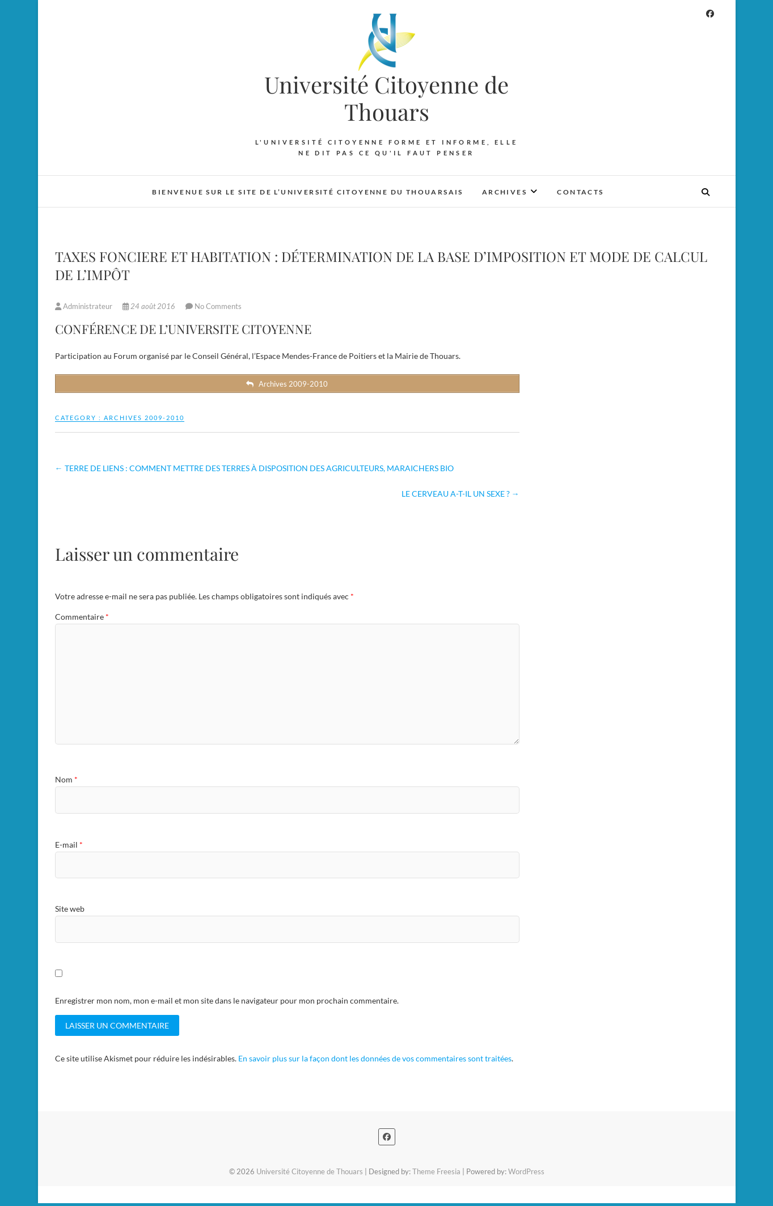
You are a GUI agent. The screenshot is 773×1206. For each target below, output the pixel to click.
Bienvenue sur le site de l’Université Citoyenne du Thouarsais (307, 192)
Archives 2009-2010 (144, 419)
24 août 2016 (150, 306)
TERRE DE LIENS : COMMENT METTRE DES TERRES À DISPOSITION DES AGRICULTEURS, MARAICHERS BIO (254, 470)
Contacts (580, 192)
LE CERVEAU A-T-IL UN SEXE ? (460, 495)
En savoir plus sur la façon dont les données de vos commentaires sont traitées (375, 1062)
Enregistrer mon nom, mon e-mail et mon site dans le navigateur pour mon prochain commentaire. (227, 1002)
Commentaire (82, 619)
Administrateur (84, 306)
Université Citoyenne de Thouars (386, 98)
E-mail (69, 846)
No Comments (218, 306)
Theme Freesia (436, 1174)
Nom (66, 781)
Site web (70, 911)
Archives (504, 192)
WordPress (526, 1174)
